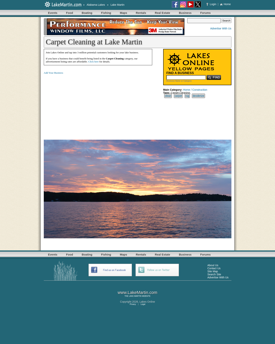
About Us (212, 265)
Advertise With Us (220, 28)
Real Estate (162, 12)
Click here (93, 61)
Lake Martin (117, 4)
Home (225, 4)
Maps (123, 12)
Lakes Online (147, 301)
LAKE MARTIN (135, 296)
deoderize (198, 95)
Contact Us (213, 268)
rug (187, 95)
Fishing (106, 12)
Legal (143, 304)
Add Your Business (53, 72)
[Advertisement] (75, 104)
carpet (178, 95)
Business (185, 12)
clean (168, 95)
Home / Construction (195, 89)
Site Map (212, 271)
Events (52, 12)
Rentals (141, 12)
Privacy (133, 304)
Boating (87, 12)
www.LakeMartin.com (137, 292)
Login (212, 4)
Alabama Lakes (96, 4)
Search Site (214, 274)
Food (69, 12)
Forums (205, 12)
